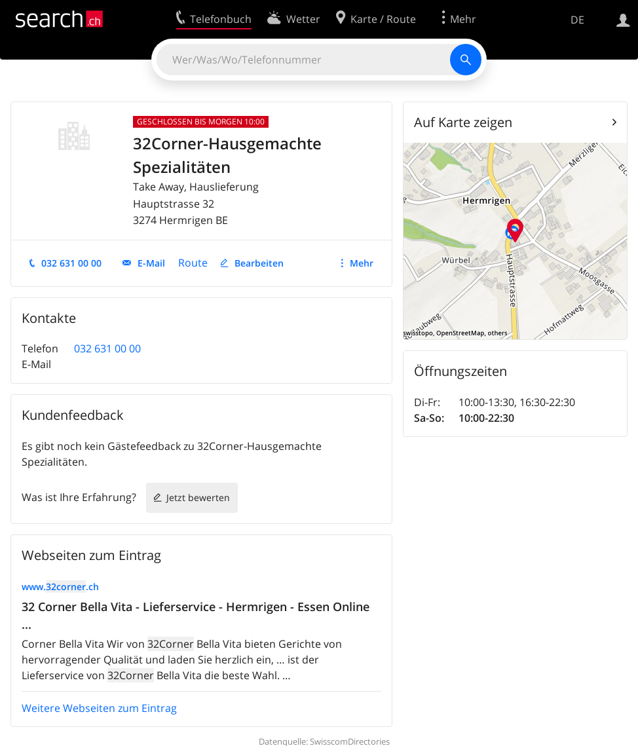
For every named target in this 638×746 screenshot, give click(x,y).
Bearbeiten (259, 263)
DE (577, 19)
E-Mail (151, 263)
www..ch (60, 586)
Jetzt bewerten (198, 497)
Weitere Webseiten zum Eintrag (99, 708)
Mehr (361, 263)
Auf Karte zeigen (463, 122)
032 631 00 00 (71, 263)
